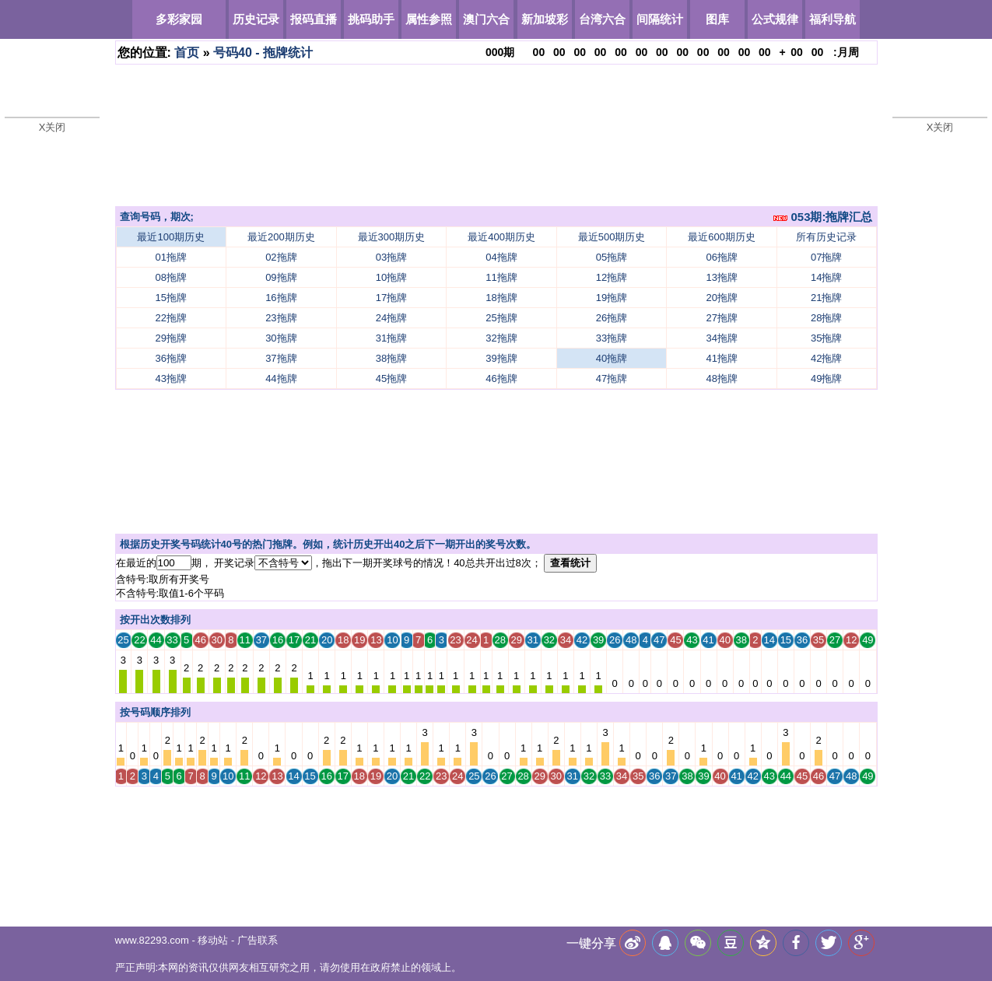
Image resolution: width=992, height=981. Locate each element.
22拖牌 (171, 318)
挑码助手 (371, 19)
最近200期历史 (281, 237)
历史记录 (256, 19)
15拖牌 (171, 297)
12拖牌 (611, 277)
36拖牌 (171, 358)
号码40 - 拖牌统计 (263, 52)
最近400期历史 (501, 237)
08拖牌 (171, 277)
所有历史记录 (826, 237)
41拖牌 (721, 358)
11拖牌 (501, 277)
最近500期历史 (612, 237)
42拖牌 (826, 358)
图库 (717, 19)
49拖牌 (826, 378)
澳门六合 (486, 19)
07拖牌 (826, 257)
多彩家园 (179, 19)
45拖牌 (391, 378)
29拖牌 (171, 338)
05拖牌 (611, 257)
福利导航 (832, 19)
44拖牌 (280, 378)
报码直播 (313, 19)
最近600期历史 (721, 237)
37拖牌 (280, 358)
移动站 (213, 940)
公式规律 (775, 19)
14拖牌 (826, 277)
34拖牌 (721, 338)
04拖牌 (501, 257)
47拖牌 (611, 378)
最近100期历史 (171, 237)
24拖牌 (391, 318)
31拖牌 (391, 338)
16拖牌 (280, 297)
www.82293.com (152, 940)
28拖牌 (826, 318)
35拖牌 (826, 338)
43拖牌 (171, 378)
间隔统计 (659, 19)
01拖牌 (171, 257)
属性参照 (428, 19)
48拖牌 (721, 378)
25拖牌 (501, 318)
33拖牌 (611, 338)
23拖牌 (280, 318)
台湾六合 (602, 19)
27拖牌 (721, 318)
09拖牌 (280, 277)
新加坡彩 (544, 19)
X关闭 (52, 127)
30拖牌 (280, 338)
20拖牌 (721, 297)
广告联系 (257, 940)
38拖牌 (391, 358)
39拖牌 (501, 358)
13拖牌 (721, 277)
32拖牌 (501, 338)
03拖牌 (391, 257)
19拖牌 (611, 297)
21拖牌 (826, 297)
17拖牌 (391, 297)
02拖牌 (280, 257)
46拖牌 (501, 378)
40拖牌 (611, 358)
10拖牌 (391, 277)
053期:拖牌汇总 (822, 216)
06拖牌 (721, 257)
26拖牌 (611, 318)
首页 (186, 52)
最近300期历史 (392, 237)
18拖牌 (501, 297)
